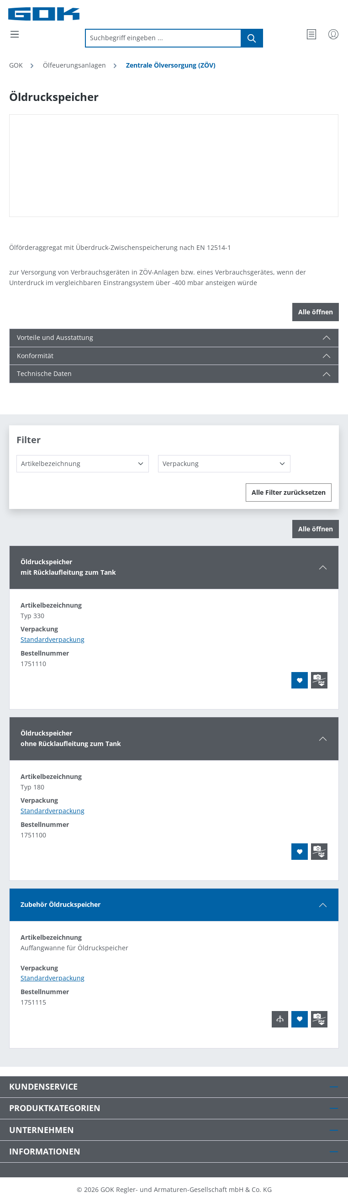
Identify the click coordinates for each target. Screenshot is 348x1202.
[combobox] (163, 38)
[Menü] (15, 34)
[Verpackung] (224, 464)
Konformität (35, 355)
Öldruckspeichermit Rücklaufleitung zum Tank (68, 567)
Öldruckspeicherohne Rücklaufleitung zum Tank (71, 738)
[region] (174, 165)
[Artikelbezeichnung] (82, 464)
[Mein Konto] (333, 34)
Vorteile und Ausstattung (55, 337)
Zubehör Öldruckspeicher (60, 904)
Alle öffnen (315, 311)
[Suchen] (252, 38)
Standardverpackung (52, 639)
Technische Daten (44, 373)
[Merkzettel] (311, 34)
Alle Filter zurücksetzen (289, 492)
